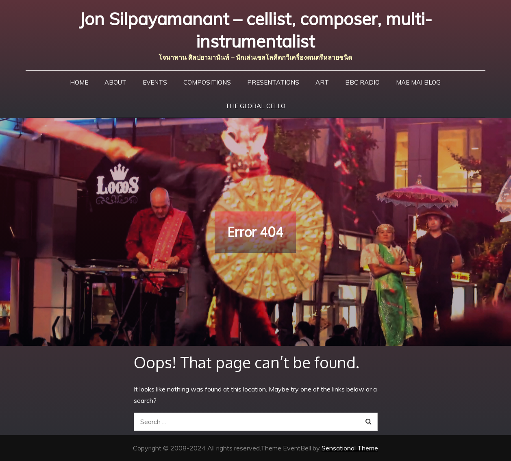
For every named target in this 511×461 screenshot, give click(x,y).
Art (322, 82)
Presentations (273, 82)
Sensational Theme (350, 448)
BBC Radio (362, 82)
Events (155, 82)
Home (79, 82)
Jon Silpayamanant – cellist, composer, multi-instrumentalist (255, 30)
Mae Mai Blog (418, 82)
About (115, 82)
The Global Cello (255, 106)
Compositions (207, 82)
